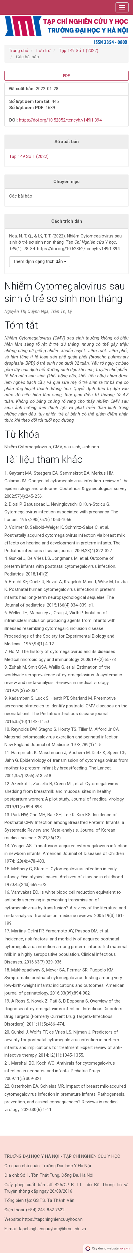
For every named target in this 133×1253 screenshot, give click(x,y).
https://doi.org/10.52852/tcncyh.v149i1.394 (60, 120)
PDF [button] (66, 75)
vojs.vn (124, 1248)
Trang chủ (18, 50)
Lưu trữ (43, 50)
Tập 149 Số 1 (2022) (78, 50)
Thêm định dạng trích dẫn (39, 261)
